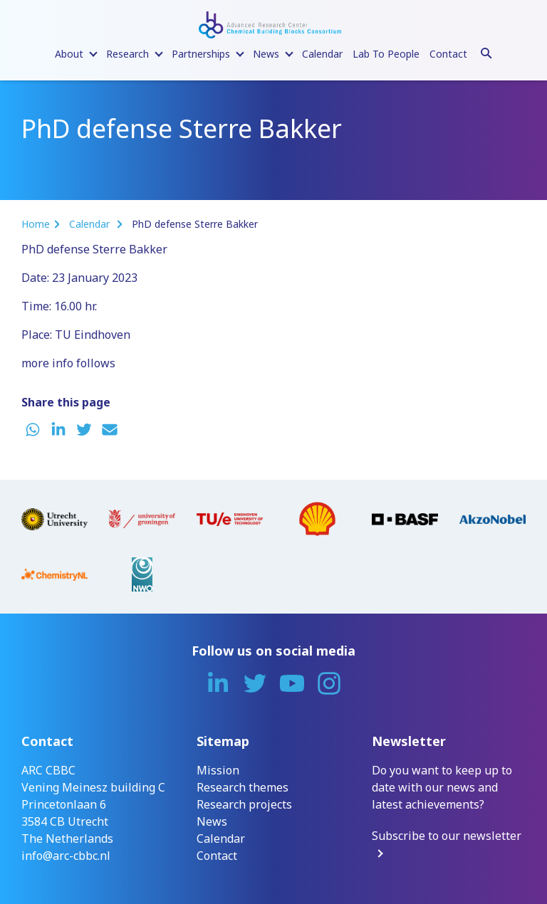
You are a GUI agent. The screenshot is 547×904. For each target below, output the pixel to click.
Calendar (322, 54)
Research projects (244, 804)
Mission (218, 770)
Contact (448, 54)
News (212, 821)
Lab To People (386, 54)
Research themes (242, 787)
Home (35, 224)
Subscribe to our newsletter (446, 835)
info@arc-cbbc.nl (65, 855)
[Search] (486, 51)
